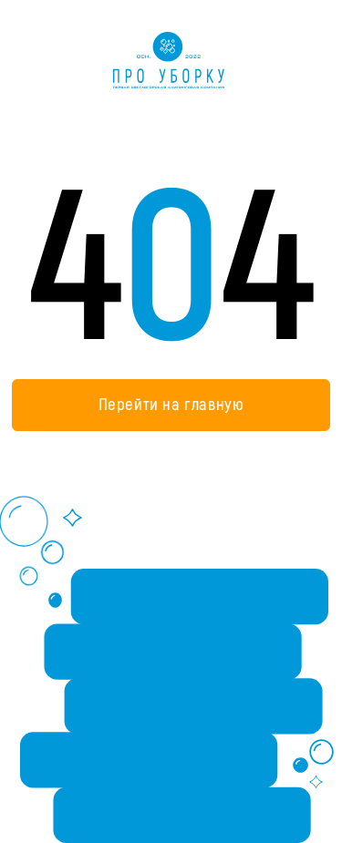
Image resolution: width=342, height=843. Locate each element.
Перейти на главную (171, 405)
